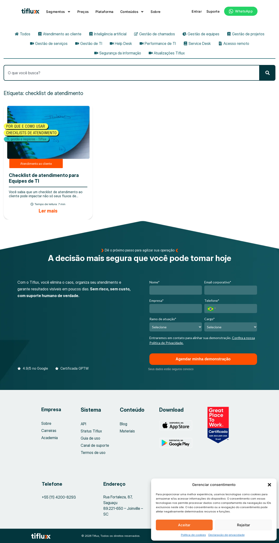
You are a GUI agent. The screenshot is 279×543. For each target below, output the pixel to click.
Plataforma (104, 12)
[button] (269, 484)
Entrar (197, 11)
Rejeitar (243, 525)
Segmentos (58, 12)
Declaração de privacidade (226, 535)
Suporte (213, 11)
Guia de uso (90, 438)
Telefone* (211, 300)
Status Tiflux (91, 431)
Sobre (156, 12)
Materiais (127, 431)
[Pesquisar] (267, 73)
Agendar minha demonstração (203, 359)
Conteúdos (132, 12)
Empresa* (156, 300)
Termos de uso (93, 452)
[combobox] (132, 73)
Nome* (154, 282)
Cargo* (209, 319)
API (83, 423)
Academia (49, 437)
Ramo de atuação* (162, 319)
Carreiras (48, 430)
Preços (83, 12)
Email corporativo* (217, 282)
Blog (123, 423)
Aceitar (184, 525)
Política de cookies (193, 535)
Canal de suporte (95, 445)
